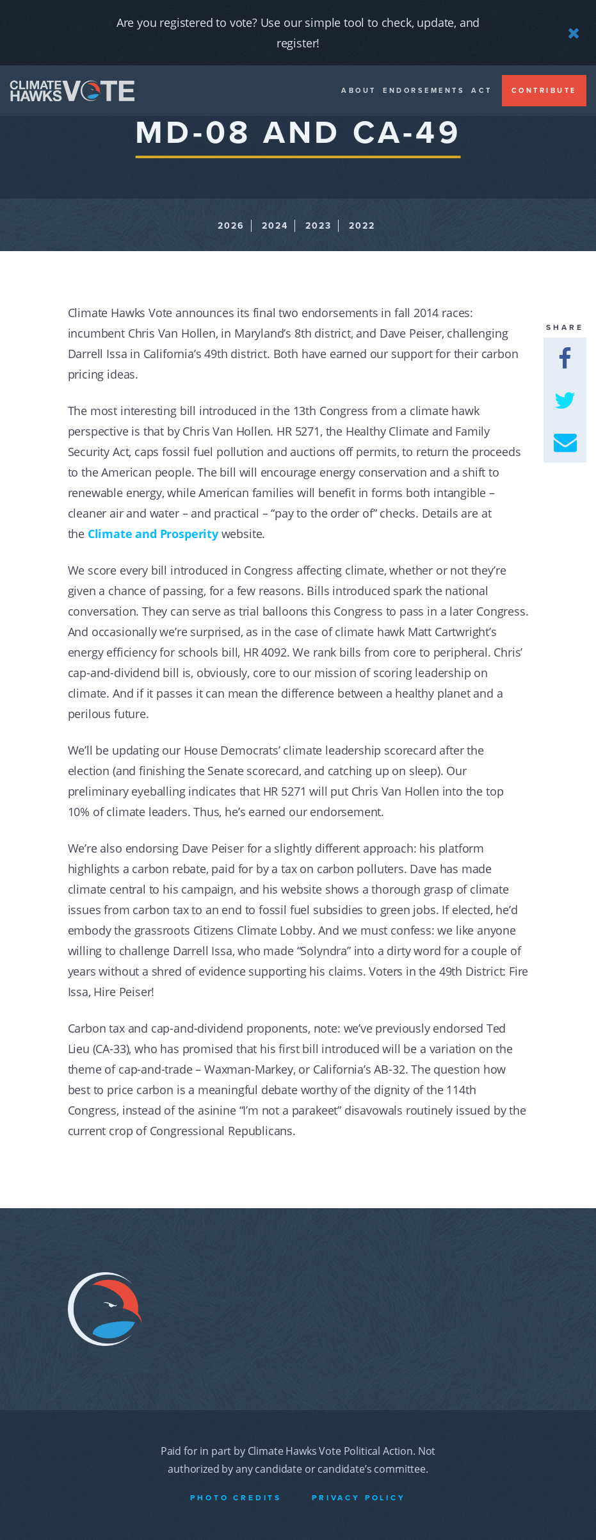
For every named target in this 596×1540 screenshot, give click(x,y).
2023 (318, 225)
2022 (362, 225)
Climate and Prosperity (153, 533)
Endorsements (424, 90)
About (358, 90)
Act (481, 90)
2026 (231, 225)
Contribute (544, 90)
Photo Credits (236, 1497)
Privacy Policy (359, 1497)
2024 (275, 225)
